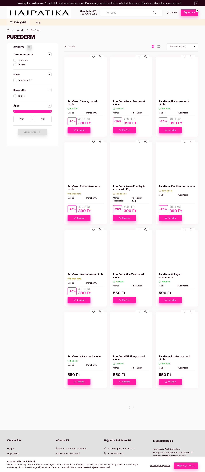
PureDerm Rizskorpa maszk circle (175, 358)
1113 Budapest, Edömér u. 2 (121, 448)
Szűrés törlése (31, 132)
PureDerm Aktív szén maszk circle (84, 187)
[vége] (43, 119)
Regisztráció (13, 453)
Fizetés (59, 458)
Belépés (11, 448)
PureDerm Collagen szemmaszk (170, 275)
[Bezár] (196, 3)
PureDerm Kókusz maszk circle (85, 274)
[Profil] (172, 12)
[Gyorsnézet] (100, 57)
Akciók (21, 64)
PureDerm (25, 80)
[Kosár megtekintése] (189, 12)
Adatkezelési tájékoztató (68, 453)
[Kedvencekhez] (93, 57)
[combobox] (131, 12)
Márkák (20, 30)
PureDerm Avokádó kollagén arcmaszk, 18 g (129, 187)
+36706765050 (88, 13)
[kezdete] (22, 119)
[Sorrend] (182, 46)
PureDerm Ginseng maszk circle (82, 103)
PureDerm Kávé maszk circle (84, 356)
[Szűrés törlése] (29, 47)
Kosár (10, 463)
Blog (38, 22)
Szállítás (60, 463)
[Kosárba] (79, 130)
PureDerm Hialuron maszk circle (174, 103)
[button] (18, 22)
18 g (21, 95)
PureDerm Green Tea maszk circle (129, 103)
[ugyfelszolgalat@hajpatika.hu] (123, 458)
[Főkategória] (8, 30)
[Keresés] (154, 13)
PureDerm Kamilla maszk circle (177, 186)
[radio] (158, 46)
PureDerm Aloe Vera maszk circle (128, 275)
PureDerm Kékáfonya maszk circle (129, 358)
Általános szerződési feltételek (71, 448)
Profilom (11, 458)
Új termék (23, 60)
